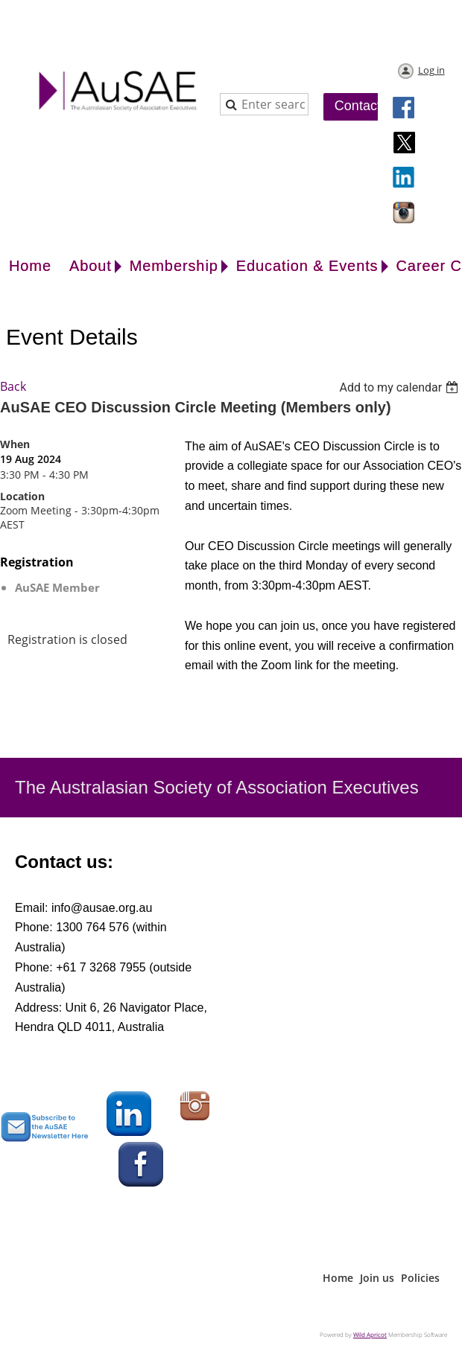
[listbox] (400, 387)
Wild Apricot (370, 1334)
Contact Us (368, 105)
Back (13, 386)
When (15, 444)
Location (22, 496)
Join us (377, 1278)
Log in (431, 70)
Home (338, 1278)
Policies (420, 1278)
